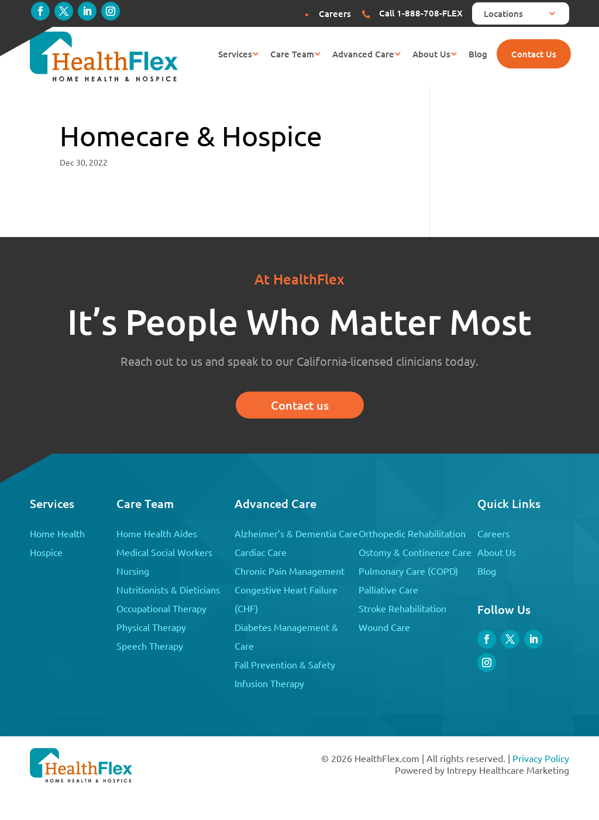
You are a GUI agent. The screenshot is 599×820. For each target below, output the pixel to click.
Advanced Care (363, 55)
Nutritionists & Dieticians (168, 589)
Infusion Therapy (269, 683)
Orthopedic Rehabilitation (412, 533)
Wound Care (384, 627)
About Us (431, 55)
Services (235, 55)
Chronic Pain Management (290, 571)
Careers (493, 533)
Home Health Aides (156, 533)
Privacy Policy (540, 758)
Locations (503, 14)
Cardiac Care (261, 552)
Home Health (57, 533)
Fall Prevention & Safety (285, 664)
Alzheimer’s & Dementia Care (296, 533)
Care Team (292, 55)
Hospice (46, 552)
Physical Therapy (151, 627)
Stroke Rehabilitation (402, 608)
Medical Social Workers (164, 552)
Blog (478, 55)
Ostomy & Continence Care (415, 552)
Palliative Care (388, 589)
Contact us (300, 405)
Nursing (132, 571)
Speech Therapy (149, 645)
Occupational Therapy (161, 608)
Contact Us (533, 54)
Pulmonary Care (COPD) (408, 571)
